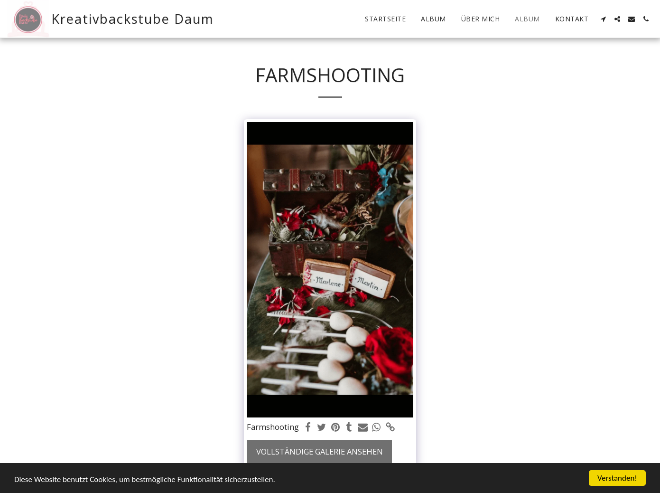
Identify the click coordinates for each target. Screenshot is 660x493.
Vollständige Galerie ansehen (319, 451)
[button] (603, 19)
